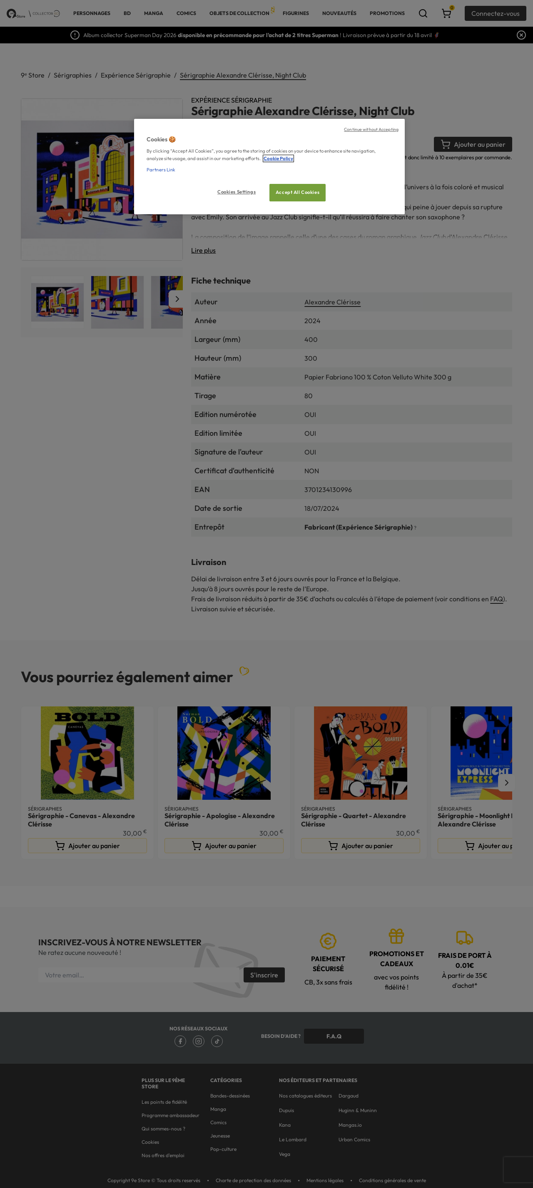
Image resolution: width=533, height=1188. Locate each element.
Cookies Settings (236, 192)
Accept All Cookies (297, 192)
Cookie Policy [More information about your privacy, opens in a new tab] (278, 158)
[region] (269, 166)
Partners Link (161, 170)
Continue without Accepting (371, 129)
